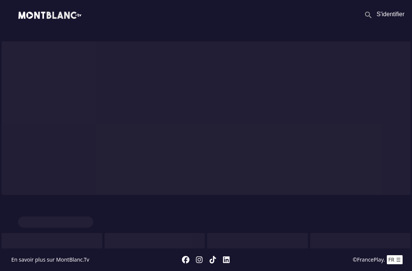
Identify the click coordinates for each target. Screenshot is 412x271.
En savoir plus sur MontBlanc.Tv (50, 259)
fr (394, 259)
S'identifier (390, 14)
